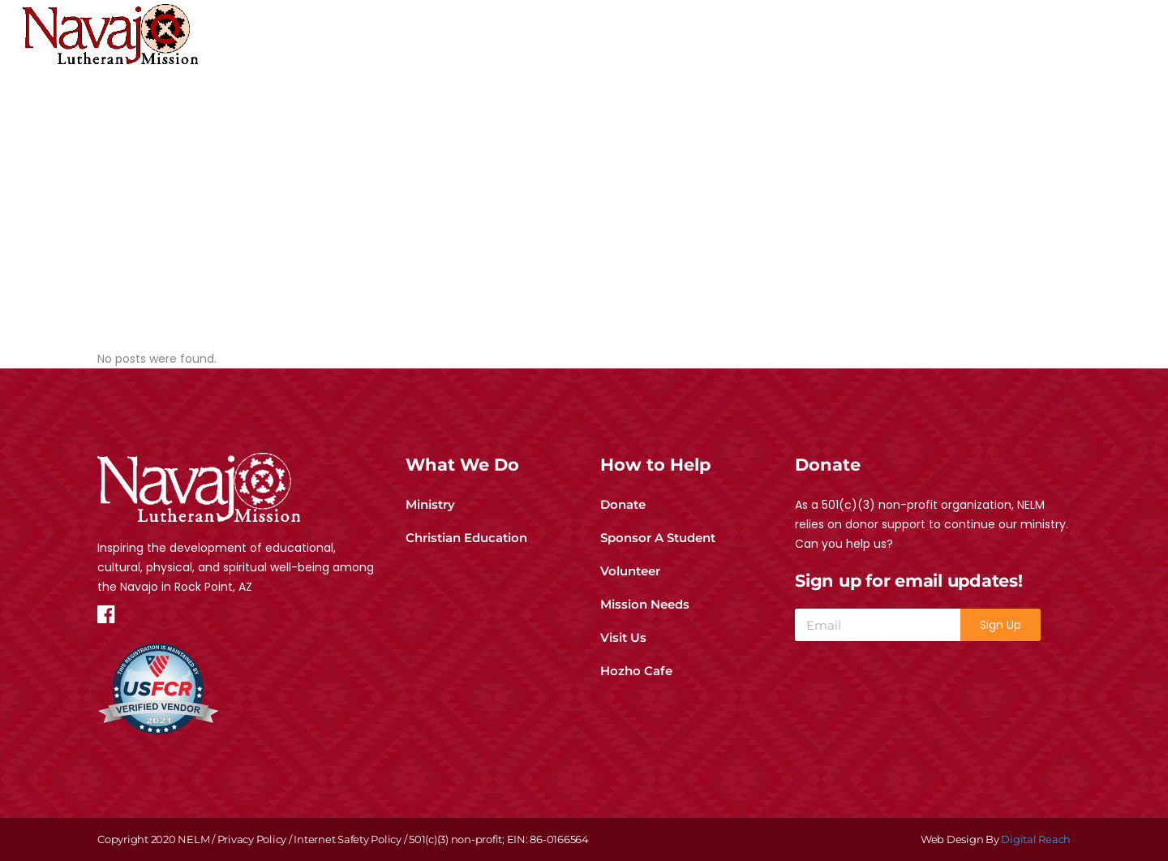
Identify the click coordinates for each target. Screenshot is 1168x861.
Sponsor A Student (657, 537)
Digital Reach (1036, 839)
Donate (623, 504)
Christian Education (466, 537)
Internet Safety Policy (348, 839)
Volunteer (630, 571)
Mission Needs (644, 604)
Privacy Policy (252, 839)
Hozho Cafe (636, 670)
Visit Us (623, 637)
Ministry (430, 504)
